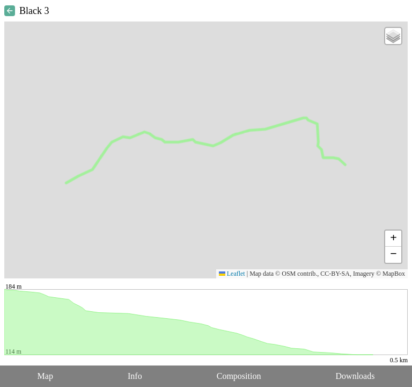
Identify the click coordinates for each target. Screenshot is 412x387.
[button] (393, 36)
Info (135, 376)
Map (45, 376)
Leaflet (232, 273)
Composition (239, 376)
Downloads (355, 376)
